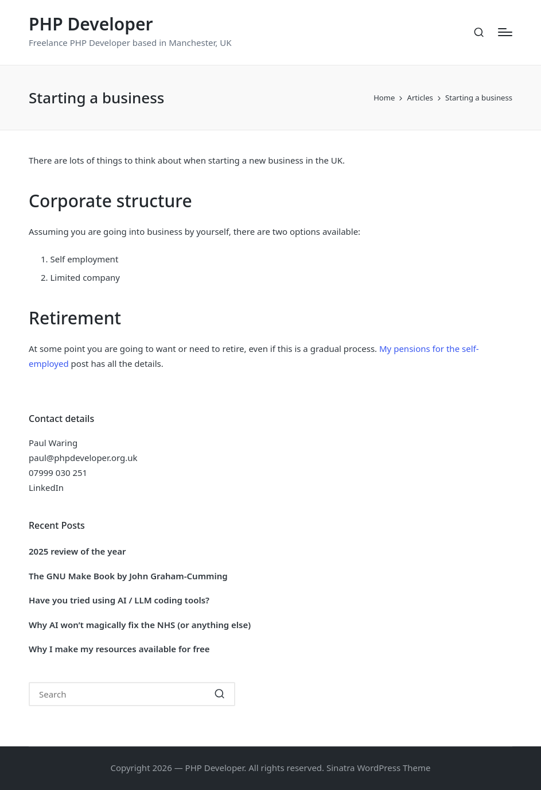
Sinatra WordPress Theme (378, 767)
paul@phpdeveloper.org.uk (83, 457)
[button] (219, 694)
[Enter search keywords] (132, 694)
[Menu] (505, 32)
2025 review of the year (77, 551)
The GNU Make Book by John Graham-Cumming (128, 576)
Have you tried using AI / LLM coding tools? (119, 600)
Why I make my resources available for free (119, 649)
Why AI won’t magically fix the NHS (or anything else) (140, 624)
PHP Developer (91, 23)
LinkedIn (46, 487)
